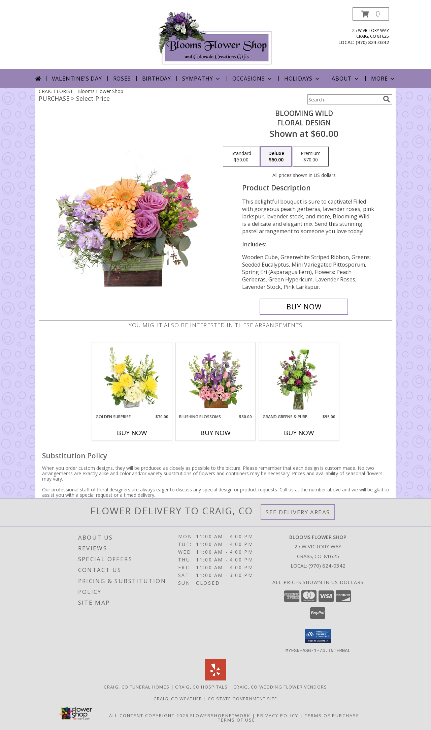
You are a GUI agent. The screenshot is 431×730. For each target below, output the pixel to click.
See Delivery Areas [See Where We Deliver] (298, 512)
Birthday (156, 78)
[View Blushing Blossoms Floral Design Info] (216, 378)
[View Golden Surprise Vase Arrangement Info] (132, 378)
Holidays (302, 78)
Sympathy (201, 78)
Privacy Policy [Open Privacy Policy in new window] (277, 715)
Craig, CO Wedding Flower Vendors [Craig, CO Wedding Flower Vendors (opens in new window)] (280, 686)
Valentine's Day (77, 78)
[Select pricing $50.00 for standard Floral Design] (241, 156)
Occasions (252, 78)
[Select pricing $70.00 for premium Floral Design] (310, 156)
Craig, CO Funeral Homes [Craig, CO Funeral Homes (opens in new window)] (136, 686)
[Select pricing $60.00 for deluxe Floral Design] (276, 156)
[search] (386, 99)
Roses (122, 78)
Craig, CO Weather (178, 698)
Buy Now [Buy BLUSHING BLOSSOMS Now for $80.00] (215, 432)
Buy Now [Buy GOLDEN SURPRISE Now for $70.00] (132, 432)
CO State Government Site (242, 698)
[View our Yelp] (215, 678)
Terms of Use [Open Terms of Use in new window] (236, 720)
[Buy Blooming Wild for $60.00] (304, 307)
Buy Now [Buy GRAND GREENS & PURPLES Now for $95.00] (299, 432)
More (383, 78)
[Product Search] (344, 99)
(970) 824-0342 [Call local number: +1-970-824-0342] (372, 42)
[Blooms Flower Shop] (215, 38)
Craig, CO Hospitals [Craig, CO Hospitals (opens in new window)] (201, 686)
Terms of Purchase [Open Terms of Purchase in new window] (332, 715)
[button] (371, 14)
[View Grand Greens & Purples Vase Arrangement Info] (299, 378)
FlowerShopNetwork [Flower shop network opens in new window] (220, 715)
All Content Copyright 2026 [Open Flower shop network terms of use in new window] (149, 715)
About (346, 78)
